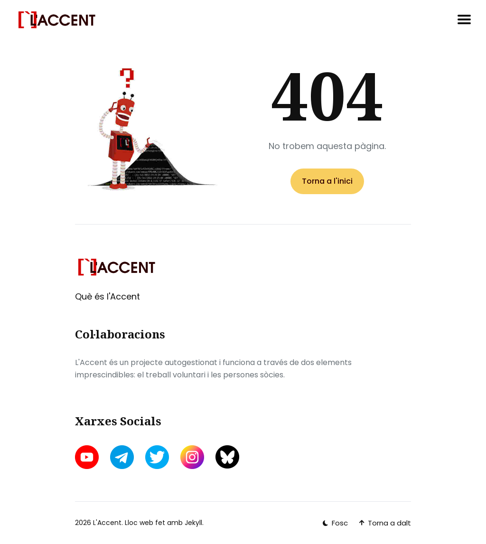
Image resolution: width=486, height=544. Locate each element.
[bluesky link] (227, 456)
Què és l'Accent (107, 296)
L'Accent (107, 522)
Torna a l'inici (327, 181)
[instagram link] (192, 457)
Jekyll (193, 522)
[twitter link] (157, 457)
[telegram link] (122, 457)
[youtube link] (88, 457)
